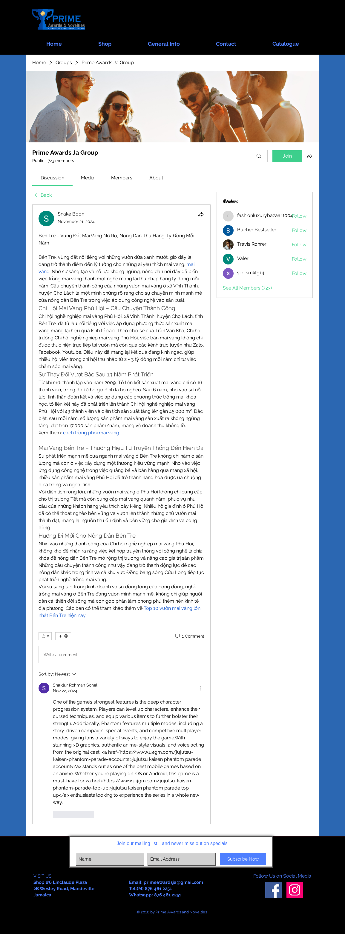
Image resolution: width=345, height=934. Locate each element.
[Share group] (309, 155)
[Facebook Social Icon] (273, 890)
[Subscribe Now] (243, 859)
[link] (52, 178)
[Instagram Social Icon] (294, 890)
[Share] (200, 214)
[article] (121, 514)
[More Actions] (200, 688)
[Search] (259, 156)
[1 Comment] (189, 636)
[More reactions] (63, 636)
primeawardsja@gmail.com (173, 882)
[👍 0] (45, 636)
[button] (105, 41)
